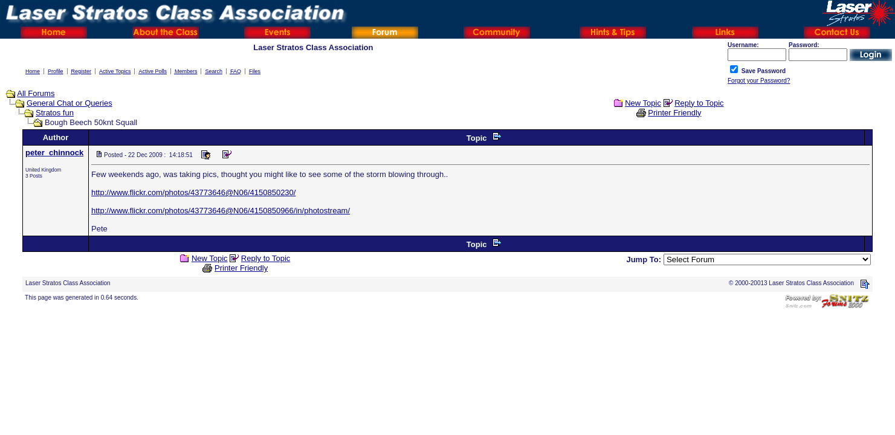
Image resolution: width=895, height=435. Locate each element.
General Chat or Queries (69, 103)
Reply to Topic (698, 103)
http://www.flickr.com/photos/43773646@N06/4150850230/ (193, 192)
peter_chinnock (54, 152)
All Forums (35, 93)
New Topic (643, 103)
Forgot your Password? (759, 80)
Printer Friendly (674, 112)
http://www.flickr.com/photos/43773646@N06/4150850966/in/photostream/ (220, 210)
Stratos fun (55, 112)
